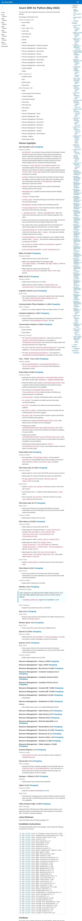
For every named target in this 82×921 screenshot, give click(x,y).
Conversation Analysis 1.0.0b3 (77, 68)
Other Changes (76, 57)
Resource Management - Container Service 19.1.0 (77, 205)
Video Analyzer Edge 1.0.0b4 (77, 337)
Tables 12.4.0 (77, 329)
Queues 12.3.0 (77, 163)
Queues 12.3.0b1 (76, 156)
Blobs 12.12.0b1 (78, 32)
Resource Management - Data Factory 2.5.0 (77, 247)
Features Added (76, 30)
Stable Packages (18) (76, 11)
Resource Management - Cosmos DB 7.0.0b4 (77, 212)
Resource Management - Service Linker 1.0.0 (77, 289)
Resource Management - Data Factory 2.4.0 (77, 240)
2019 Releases (2, 43)
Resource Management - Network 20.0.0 (77, 254)
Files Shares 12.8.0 (77, 127)
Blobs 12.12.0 (77, 38)
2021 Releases (2, 35)
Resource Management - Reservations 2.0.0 (77, 267)
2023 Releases (2, 27)
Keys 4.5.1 (76, 144)
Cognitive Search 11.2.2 (77, 45)
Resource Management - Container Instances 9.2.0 (77, 191)
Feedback (76, 352)
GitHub (22, 910)
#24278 (46, 778)
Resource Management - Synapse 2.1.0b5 (77, 296)
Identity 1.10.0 (77, 135)
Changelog (76, 28)
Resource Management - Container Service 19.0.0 (77, 198)
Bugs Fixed (77, 49)
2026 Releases (2, 15)
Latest (2, 12)
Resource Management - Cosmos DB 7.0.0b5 (77, 219)
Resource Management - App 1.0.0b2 (77, 178)
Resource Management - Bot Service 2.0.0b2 (77, 184)
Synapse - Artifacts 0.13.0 (77, 323)
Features (77, 327)
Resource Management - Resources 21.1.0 (77, 281)
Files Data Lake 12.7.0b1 (78, 100)
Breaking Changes (76, 75)
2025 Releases (2, 19)
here (47, 807)
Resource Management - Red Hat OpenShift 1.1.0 (78, 260)
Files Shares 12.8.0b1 (77, 118)
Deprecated (2, 46)
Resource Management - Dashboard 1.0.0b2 (77, 233)
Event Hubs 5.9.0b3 (77, 86)
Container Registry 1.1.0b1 (78, 60)
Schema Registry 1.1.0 (77, 309)
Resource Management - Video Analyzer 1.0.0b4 (77, 303)
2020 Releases (2, 39)
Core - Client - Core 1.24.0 (77, 79)
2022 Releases (2, 31)
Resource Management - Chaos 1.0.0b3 (77, 172)
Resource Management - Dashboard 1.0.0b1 (77, 226)
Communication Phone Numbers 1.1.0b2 (78, 52)
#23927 (48, 596)
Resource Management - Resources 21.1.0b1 (77, 274)
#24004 (51, 316)
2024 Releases (2, 23)
